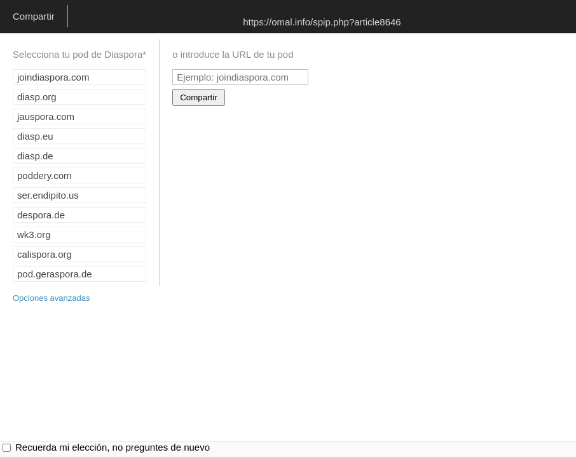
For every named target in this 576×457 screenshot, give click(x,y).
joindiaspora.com (53, 77)
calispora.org (44, 254)
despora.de (41, 214)
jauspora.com (45, 116)
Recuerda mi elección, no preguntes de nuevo (112, 447)
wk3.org (34, 234)
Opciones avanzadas (51, 298)
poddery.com (44, 175)
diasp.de (35, 155)
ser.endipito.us (48, 195)
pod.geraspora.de (54, 273)
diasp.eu (35, 136)
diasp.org (37, 96)
